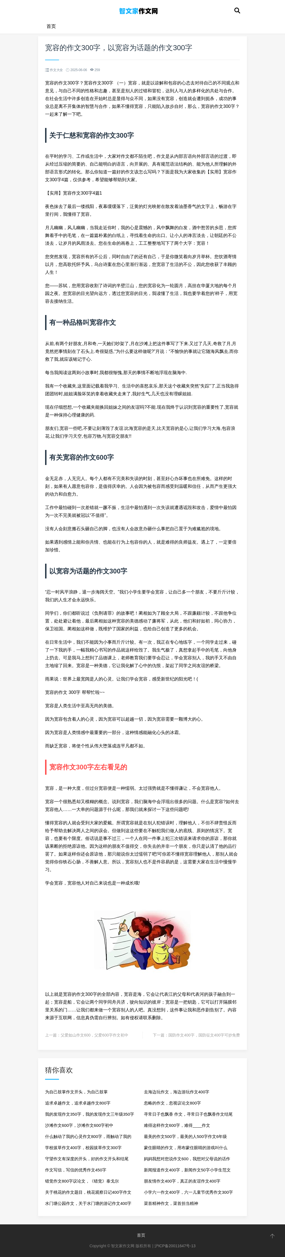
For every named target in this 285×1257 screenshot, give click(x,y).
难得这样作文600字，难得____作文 (177, 1125)
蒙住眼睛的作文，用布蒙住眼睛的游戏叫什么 (185, 1147)
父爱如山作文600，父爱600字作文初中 (94, 1035)
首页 (51, 26)
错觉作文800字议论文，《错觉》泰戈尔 (82, 1181)
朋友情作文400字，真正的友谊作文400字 (182, 1181)
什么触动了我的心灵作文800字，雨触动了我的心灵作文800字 (88, 1138)
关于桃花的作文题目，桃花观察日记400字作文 (88, 1192)
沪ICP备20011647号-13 (175, 1246)
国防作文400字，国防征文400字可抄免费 (204, 1035)
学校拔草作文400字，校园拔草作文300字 (83, 1147)
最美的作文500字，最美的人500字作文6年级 (185, 1136)
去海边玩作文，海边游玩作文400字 (176, 1091)
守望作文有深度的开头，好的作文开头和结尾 (87, 1158)
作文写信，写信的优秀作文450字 (75, 1170)
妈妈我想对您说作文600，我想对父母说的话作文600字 (187, 1160)
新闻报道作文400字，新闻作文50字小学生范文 (187, 1170)
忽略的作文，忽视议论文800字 (172, 1103)
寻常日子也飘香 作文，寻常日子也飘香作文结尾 (188, 1114)
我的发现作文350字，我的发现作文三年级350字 (89, 1114)
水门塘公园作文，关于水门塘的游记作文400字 (88, 1203)
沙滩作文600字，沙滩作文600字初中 (79, 1125)
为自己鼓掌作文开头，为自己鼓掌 (76, 1091)
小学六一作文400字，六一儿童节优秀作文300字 (188, 1192)
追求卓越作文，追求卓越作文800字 (77, 1103)
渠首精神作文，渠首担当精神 (171, 1203)
